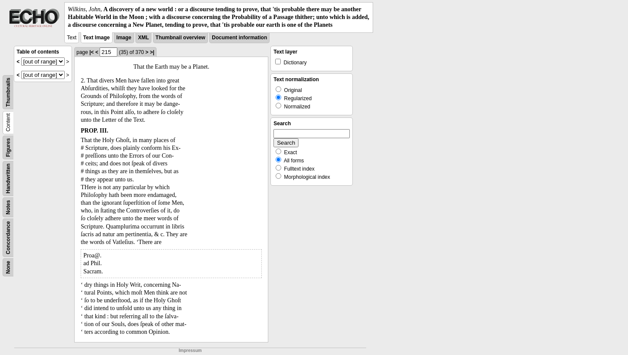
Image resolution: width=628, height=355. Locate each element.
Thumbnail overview (180, 38)
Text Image (96, 38)
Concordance (8, 237)
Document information (239, 38)
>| (152, 52)
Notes (8, 207)
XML (143, 38)
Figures (8, 147)
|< (91, 52)
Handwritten (8, 178)
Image (124, 38)
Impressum (190, 350)
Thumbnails (8, 91)
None (8, 267)
